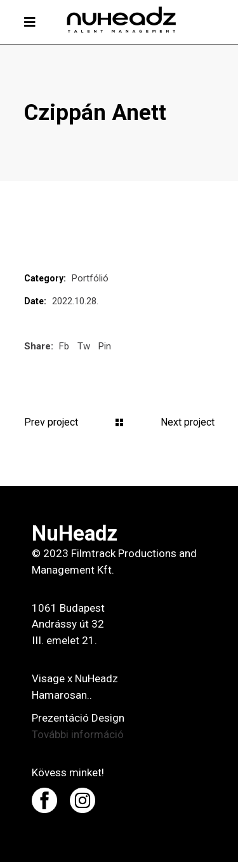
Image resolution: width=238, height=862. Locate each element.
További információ (78, 734)
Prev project (51, 422)
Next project (188, 422)
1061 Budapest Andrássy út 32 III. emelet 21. (68, 624)
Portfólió (90, 278)
